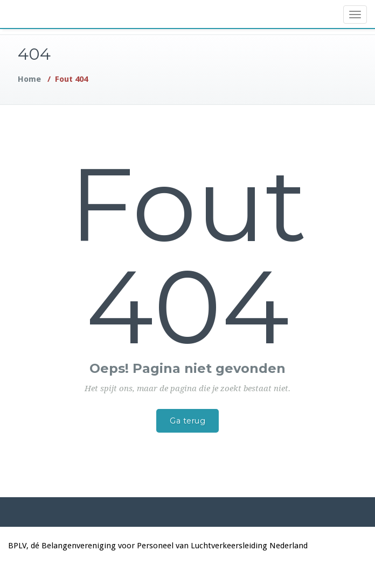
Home (29, 79)
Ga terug (187, 421)
